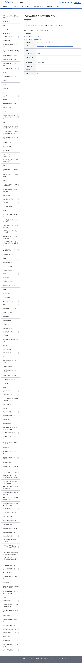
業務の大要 (5, 29)
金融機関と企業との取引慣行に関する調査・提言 (10, 231)
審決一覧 (5, 408)
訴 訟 (4, 111)
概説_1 (4, 25)
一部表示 (36, 39)
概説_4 (4, 180)
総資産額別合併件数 (7, 524)
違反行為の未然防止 (7, 146)
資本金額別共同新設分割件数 (10, 569)
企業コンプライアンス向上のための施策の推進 (10, 155)
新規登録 (77, 2)
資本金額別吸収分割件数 (9, 572)
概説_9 (4, 304)
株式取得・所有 (6, 195)
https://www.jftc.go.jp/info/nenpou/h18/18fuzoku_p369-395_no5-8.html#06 (45, 25)
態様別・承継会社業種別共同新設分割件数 (10, 493)
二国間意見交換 (6, 324)
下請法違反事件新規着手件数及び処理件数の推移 (10, 605)
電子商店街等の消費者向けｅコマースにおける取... (10, 250)
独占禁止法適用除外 (7, 142)
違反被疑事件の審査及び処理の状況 (10, 64)
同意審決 (5, 99)
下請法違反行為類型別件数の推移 (10, 611)
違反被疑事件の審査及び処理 (10, 55)
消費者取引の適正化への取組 (10, 308)
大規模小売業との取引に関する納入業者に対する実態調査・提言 (10, 243)
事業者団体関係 (6, 582)
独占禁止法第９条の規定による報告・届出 (10, 190)
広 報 (4, 356)
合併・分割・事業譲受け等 (9, 199)
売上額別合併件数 (7, 508)
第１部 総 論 (6, 21)
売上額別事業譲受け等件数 (9, 520)
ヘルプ (32, 658)
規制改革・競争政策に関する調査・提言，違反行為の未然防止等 (10, 117)
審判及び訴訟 (6, 88)
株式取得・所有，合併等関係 (10, 472)
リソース (28, 20)
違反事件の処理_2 (7, 293)
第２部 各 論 (6, 33)
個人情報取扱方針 (45, 658)
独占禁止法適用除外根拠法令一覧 (10, 437)
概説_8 (4, 289)
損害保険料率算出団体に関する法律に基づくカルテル (10, 458)
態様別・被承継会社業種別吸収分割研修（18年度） (10, 498)
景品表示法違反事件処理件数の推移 (10, 620)
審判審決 (5, 96)
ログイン (70, 2)
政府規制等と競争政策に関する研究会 (10, 645)
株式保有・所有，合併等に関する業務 (10, 175)
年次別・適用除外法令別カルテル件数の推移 (10, 443)
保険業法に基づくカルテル (9, 447)
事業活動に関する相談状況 (9, 375)
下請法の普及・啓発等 (8, 281)
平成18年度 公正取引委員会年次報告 (10, 16)
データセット (6, 6)
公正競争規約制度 (7, 297)
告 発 (4, 84)
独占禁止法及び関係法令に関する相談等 (10, 370)
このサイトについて (16, 658)
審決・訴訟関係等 (7, 404)
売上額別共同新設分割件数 (9, 512)
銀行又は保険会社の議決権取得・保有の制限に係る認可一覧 (10, 476)
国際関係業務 (6, 316)
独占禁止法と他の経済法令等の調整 (10, 45)
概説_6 (4, 258)
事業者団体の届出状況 (8, 262)
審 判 (4, 92)
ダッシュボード (59, 658)
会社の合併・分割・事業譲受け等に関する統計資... (10, 482)
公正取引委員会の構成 (8, 394)
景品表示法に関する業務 (9, 285)
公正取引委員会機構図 (8, 650)
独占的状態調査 (6, 150)
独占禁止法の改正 (7, 40)
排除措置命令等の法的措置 (9, 68)
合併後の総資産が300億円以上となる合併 (10, 540)
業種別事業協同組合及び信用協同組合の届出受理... (10, 592)
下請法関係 (5, 597)
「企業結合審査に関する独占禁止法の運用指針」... (10, 185)
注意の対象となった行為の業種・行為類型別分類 (10, 428)
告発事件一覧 (6, 419)
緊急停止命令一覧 (7, 423)
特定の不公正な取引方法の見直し (10, 215)
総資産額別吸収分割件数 (9, 532)
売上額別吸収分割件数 (8, 516)
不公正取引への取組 (7, 206)
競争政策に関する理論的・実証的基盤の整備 (10, 160)
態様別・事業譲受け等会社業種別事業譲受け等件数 (10, 504)
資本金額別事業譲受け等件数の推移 (10, 577)
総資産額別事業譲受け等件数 (10, 536)
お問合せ (52, 658)
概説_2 (4, 122)
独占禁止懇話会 (6, 640)
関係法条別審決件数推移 (9, 415)
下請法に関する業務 (7, 270)
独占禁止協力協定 (7, 320)
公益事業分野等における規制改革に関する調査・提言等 (10, 132)
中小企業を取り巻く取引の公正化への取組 (10, 220)
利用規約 (38, 658)
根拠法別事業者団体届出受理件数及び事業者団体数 (10, 586)
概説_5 (4, 210)
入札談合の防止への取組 (9, 379)
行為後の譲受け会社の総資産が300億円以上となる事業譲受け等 (10, 559)
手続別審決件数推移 (7, 412)
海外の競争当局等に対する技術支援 (10, 340)
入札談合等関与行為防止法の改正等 (10, 51)
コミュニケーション (38, 6)
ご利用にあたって (26, 658)
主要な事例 (5, 202)
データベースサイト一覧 (53, 6)
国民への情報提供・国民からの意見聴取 (10, 361)
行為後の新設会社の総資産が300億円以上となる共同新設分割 (10, 547)
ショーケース (25, 6)
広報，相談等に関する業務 (9, 353)
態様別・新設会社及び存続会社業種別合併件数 (10, 487)
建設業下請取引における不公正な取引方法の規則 (10, 226)
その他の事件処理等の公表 (9, 76)
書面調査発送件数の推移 (9, 601)
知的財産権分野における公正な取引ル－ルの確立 (10, 138)
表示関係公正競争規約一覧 (9, 632)
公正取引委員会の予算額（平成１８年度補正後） (10, 399)
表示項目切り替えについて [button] (31, 36)
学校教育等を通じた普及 (9, 366)
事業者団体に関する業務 (9, 254)
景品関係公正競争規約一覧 (9, 629)
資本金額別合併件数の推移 (9, 565)
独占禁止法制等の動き (8, 37)
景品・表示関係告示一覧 (9, 625)
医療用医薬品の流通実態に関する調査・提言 (10, 237)
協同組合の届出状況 (7, 266)
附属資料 (5, 387)
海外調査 (5, 345)
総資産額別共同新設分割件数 (10, 528)
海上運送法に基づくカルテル (10, 462)
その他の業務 (6, 383)
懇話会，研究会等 (7, 636)
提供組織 (16, 6)
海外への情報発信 (7, 349)
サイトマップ (67, 658)
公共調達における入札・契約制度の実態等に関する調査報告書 (10, 127)
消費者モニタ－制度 (7, 312)
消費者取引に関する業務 (9, 301)
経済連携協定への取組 (8, 332)
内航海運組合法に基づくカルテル (10, 452)
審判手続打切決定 (7, 107)
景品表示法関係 (6, 615)
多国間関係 (5, 335)
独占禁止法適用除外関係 (9, 433)
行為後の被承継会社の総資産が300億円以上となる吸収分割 (10, 553)
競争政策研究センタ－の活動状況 (10, 170)
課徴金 (4, 80)
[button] (62, 2)
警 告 (4, 72)
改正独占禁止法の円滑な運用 (10, 59)
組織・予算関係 (6, 391)
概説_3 (4, 165)
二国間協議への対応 (7, 328)
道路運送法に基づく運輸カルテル (10, 467)
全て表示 (40, 39)
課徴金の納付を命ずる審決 (9, 103)
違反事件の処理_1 (7, 277)
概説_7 (4, 274)
